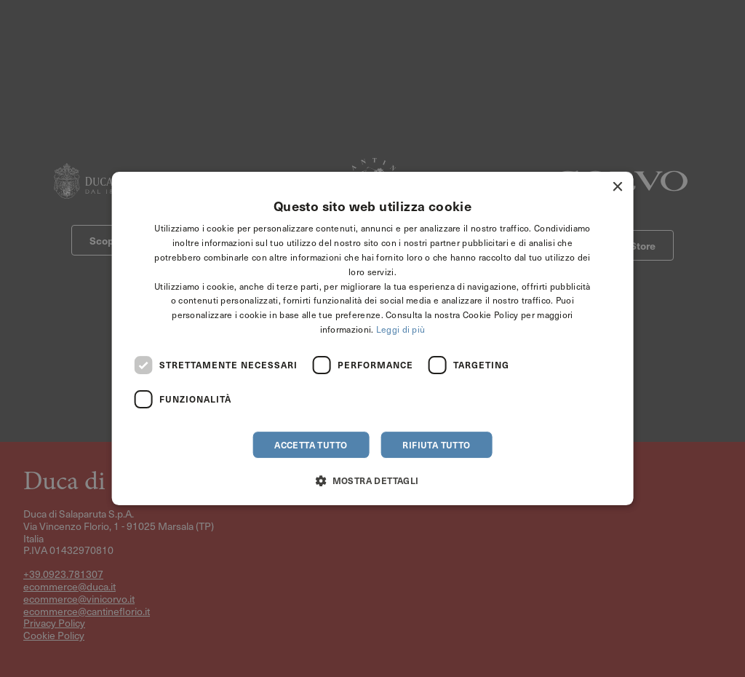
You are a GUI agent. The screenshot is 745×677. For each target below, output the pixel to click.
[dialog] (373, 338)
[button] (372, 480)
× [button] (616, 187)
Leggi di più (401, 329)
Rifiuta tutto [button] (436, 445)
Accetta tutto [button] (310, 445)
